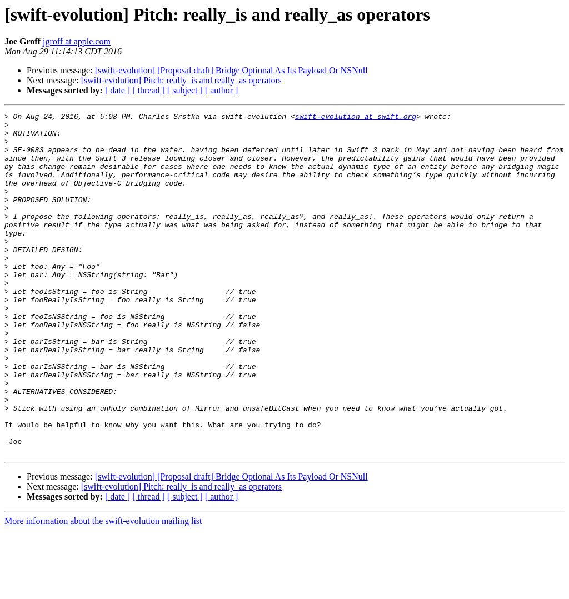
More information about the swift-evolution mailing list (103, 589)
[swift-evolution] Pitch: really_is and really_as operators (181, 80)
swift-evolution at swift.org (355, 118)
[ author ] (221, 90)
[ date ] (117, 90)
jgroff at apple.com (77, 41)
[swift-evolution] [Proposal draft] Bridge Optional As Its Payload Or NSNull (231, 70)
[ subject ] (185, 90)
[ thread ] (148, 90)
